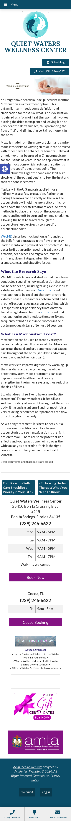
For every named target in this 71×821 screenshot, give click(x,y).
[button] (5, 169)
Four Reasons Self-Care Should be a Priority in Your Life (18, 487)
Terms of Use (41, 776)
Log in (46, 792)
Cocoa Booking (35, 622)
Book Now (35, 577)
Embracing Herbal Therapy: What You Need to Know (53, 487)
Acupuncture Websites (27, 767)
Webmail (27, 792)
